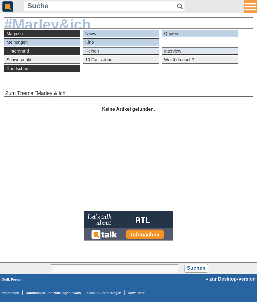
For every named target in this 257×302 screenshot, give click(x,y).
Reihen (92, 51)
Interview (172, 51)
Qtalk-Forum (11, 279)
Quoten (171, 33)
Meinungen (17, 42)
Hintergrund (18, 51)
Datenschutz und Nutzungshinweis (53, 293)
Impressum (10, 293)
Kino (89, 42)
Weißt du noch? (179, 59)
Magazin (15, 33)
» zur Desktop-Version (231, 279)
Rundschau (17, 68)
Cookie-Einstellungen (104, 293)
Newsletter (136, 293)
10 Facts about (99, 59)
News (90, 33)
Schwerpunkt (19, 59)
